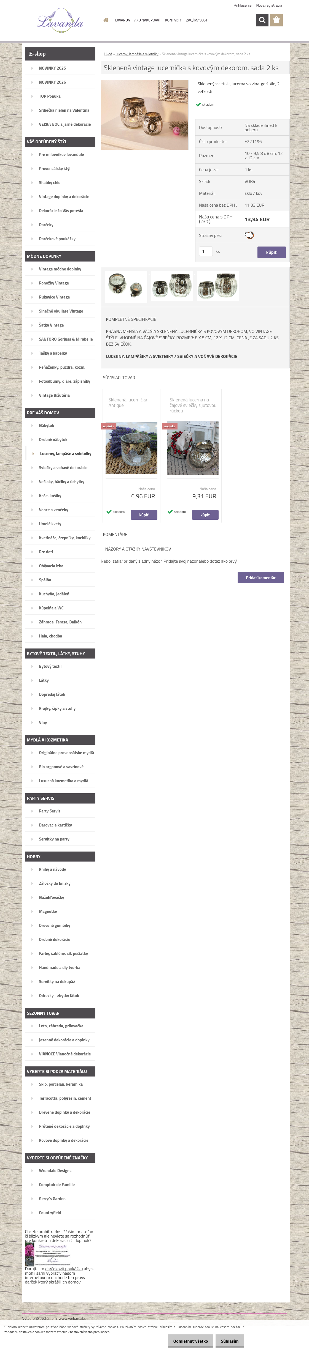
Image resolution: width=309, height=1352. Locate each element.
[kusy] (206, 251)
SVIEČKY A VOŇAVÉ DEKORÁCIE (207, 356)
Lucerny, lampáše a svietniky (137, 54)
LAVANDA (122, 20)
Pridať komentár (260, 577)
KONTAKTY (173, 20)
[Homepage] (105, 20)
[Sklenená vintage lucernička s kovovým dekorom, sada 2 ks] (145, 82)
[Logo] (60, 20)
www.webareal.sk (73, 1318)
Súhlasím (228, 1341)
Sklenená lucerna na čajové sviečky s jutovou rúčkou (193, 405)
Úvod (108, 54)
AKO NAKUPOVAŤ (147, 20)
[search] (262, 20)
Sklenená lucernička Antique (128, 402)
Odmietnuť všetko (186, 1341)
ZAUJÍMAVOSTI (197, 20)
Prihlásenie (243, 5)
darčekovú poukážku (64, 1268)
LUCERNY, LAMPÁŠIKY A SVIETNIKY (139, 356)
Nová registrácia (269, 5)
